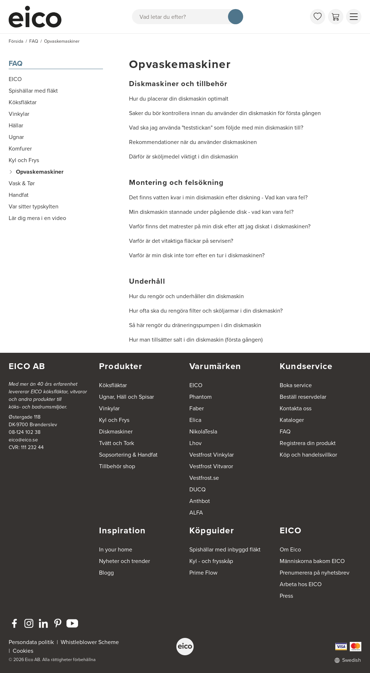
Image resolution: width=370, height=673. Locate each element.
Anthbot (199, 501)
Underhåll (147, 281)
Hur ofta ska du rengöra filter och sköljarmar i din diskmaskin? (206, 310)
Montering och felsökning (176, 182)
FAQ (15, 63)
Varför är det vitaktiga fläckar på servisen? (181, 241)
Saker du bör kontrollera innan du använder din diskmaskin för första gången (225, 113)
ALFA (196, 512)
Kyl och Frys (114, 420)
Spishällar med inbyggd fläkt (225, 549)
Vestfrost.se (204, 478)
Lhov (195, 443)
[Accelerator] (38, 16)
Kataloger (292, 420)
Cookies (23, 651)
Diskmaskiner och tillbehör (178, 83)
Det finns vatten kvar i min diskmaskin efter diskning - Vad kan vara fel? (218, 197)
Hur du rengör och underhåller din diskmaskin (186, 296)
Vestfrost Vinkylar (211, 454)
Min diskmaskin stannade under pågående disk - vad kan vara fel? (211, 212)
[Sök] (235, 16)
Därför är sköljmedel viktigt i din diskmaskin (183, 156)
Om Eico (290, 549)
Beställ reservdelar (303, 397)
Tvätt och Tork (116, 443)
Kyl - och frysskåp (211, 561)
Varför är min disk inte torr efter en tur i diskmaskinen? (196, 255)
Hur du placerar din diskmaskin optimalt (178, 98)
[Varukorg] (335, 16)
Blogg (106, 572)
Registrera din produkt (308, 443)
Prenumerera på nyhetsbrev (314, 572)
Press (286, 596)
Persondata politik (31, 642)
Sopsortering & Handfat (128, 454)
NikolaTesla (203, 431)
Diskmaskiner (116, 431)
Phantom (200, 397)
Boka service (296, 385)
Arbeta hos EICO (301, 584)
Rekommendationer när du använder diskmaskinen (193, 142)
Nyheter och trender (124, 561)
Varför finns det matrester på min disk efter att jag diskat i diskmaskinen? (219, 226)
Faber (196, 408)
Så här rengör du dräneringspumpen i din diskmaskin (195, 325)
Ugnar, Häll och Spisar (126, 397)
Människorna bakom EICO (312, 561)
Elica (195, 420)
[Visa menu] (353, 16)
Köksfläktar (113, 385)
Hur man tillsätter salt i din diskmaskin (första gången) (196, 339)
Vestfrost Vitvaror (211, 466)
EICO (195, 385)
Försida (16, 41)
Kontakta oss (295, 408)
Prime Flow (203, 572)
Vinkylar (109, 408)
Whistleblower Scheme (90, 642)
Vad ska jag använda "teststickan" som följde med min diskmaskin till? (216, 127)
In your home (115, 549)
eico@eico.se (23, 440)
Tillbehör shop (117, 466)
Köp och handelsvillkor (308, 454)
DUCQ (197, 489)
